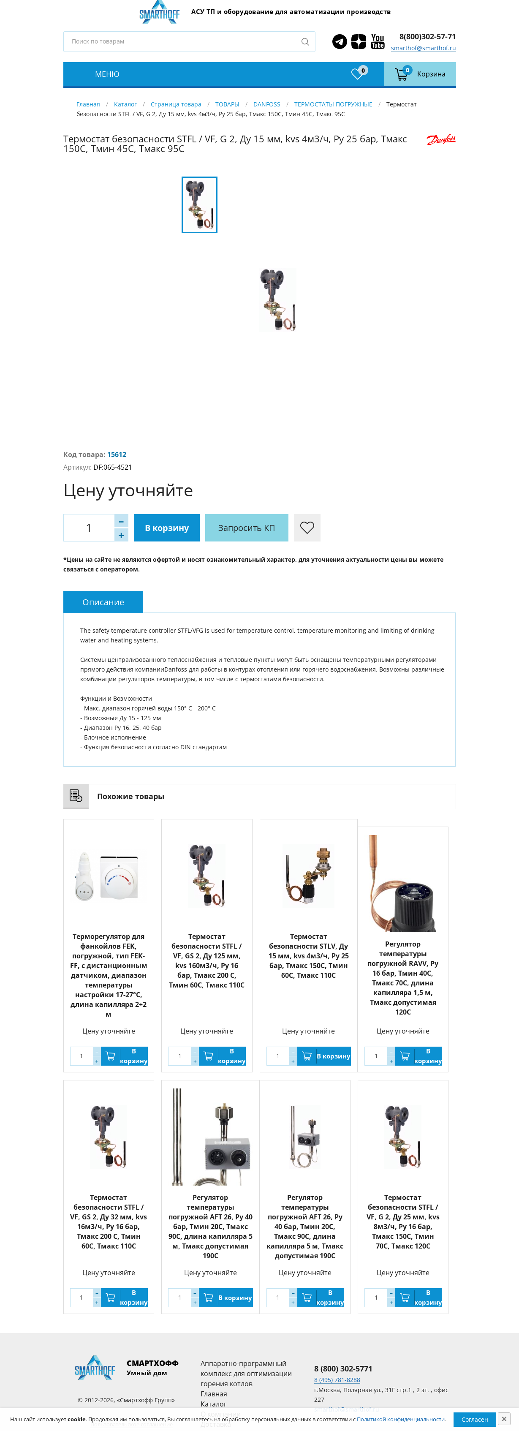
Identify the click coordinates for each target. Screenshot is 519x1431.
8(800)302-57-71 (427, 36)
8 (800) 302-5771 (343, 1368)
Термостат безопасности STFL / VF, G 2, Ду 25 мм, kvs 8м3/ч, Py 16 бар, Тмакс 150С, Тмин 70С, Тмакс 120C (403, 1222)
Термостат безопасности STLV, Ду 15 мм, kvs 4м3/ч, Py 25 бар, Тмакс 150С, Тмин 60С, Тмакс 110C (309, 956)
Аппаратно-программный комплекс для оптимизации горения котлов (246, 1373)
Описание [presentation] (103, 602)
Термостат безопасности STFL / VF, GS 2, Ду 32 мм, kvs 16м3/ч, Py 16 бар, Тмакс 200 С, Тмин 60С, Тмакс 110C (108, 1222)
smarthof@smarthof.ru (423, 48)
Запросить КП (246, 527)
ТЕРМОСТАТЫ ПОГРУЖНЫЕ (333, 104)
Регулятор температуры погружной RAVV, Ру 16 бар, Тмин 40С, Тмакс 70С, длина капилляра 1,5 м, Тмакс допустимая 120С (402, 978)
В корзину (167, 527)
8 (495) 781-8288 (337, 1380)
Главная (88, 104)
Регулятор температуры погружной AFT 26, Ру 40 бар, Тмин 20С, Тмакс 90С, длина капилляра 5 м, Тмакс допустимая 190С (210, 1226)
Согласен (475, 1419)
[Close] (504, 1418)
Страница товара (176, 104)
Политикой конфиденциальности (401, 1419)
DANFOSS (266, 104)
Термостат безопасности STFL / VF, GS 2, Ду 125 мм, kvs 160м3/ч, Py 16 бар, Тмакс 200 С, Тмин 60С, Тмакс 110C (207, 961)
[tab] (103, 602)
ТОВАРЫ (227, 104)
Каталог (125, 104)
